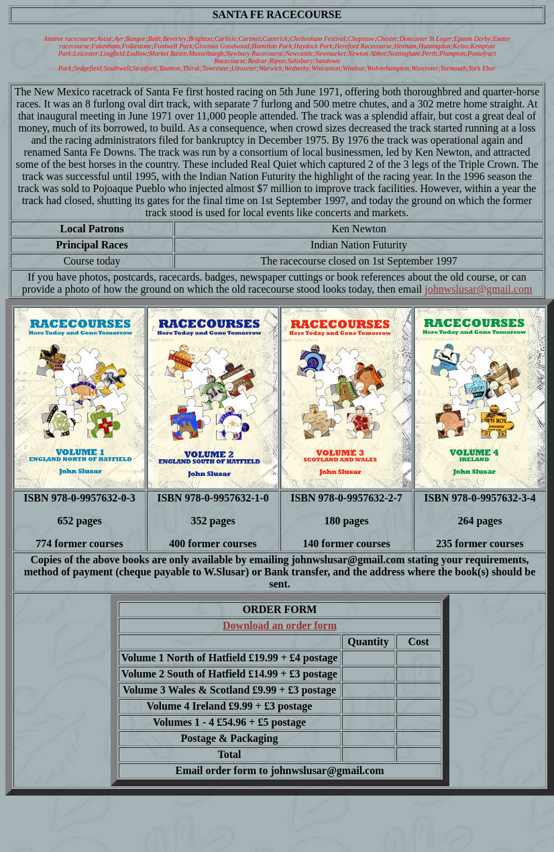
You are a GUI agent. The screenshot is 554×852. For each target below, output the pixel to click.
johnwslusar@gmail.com (478, 289)
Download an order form (280, 625)
